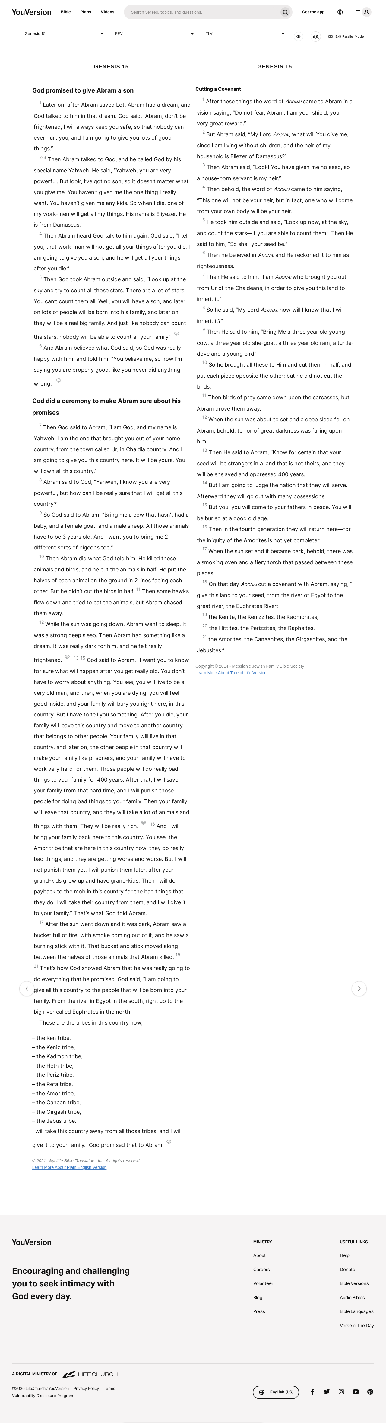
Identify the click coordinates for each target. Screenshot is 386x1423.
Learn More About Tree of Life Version (231, 672)
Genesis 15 (65, 33)
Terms (109, 1388)
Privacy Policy (86, 1388)
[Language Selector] (340, 12)
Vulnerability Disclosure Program (42, 1395)
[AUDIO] (298, 36)
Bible (66, 11)
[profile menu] (362, 12)
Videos (107, 11)
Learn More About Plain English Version (69, 1167)
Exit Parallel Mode (346, 36)
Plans (86, 11)
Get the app (313, 11)
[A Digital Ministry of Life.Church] (193, 1371)
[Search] (201, 12)
